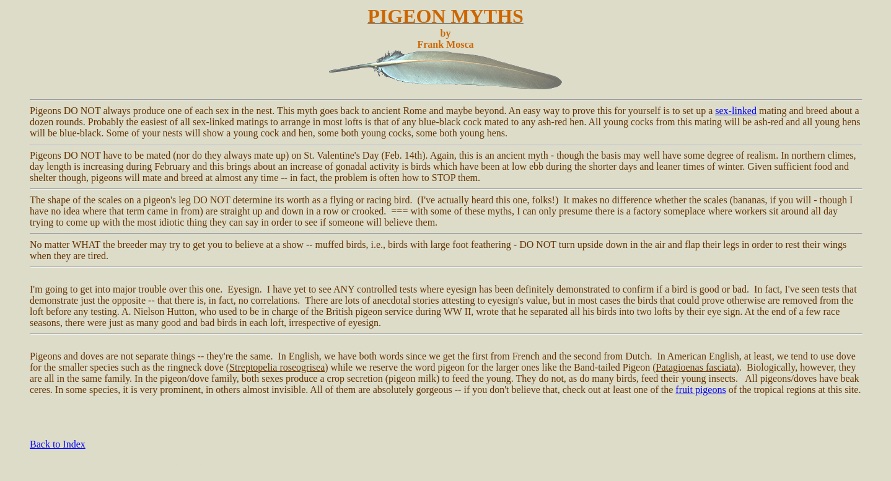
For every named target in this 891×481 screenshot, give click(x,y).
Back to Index (58, 444)
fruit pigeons (700, 389)
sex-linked (736, 110)
